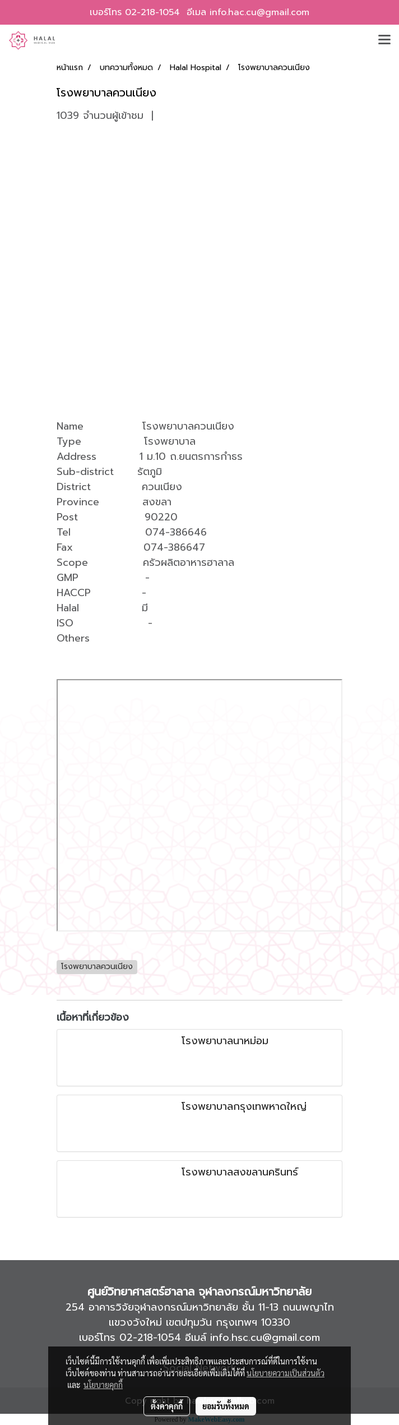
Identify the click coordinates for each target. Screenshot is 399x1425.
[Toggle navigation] (384, 40)
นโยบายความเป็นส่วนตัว (285, 1373)
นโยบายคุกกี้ (103, 1385)
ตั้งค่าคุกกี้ (167, 1406)
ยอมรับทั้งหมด (225, 1406)
